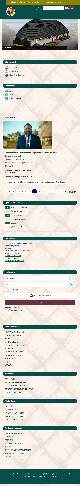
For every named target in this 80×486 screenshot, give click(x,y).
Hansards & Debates (13, 443)
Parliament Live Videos (14, 413)
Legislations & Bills (13, 433)
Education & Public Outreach (17, 345)
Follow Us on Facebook (15, 75)
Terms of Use (36, 476)
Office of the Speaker (14, 352)
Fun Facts (9, 359)
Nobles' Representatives (15, 382)
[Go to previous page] (9, 191)
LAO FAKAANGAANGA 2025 (14, 261)
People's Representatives (16, 386)
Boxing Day (15, 223)
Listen (9, 95)
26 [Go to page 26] (47, 191)
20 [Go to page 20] (22, 191)
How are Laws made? (13, 335)
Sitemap (45, 476)
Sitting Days (10, 349)
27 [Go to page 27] (52, 191)
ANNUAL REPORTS (12, 253)
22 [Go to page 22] (30, 191)
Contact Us (11, 67)
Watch (9, 91)
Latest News (19, 156)
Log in (40, 302)
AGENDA (8, 248)
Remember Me (13, 290)
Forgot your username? (13, 310)
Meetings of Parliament (15, 453)
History (8, 339)
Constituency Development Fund (19, 389)
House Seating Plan (13, 392)
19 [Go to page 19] (17, 191)
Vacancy (8, 365)
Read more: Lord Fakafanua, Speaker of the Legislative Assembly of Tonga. (36, 182)
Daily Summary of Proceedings (18, 450)
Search (69, 8)
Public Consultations (14, 420)
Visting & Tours (11, 342)
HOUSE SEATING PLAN (13, 256)
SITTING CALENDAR (12, 258)
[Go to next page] (56, 191)
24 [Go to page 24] (39, 191)
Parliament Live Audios (14, 416)
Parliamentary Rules (14, 457)
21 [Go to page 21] (26, 191)
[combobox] (53, 8)
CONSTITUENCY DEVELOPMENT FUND (19, 243)
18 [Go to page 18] (13, 191)
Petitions (9, 440)
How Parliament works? (15, 332)
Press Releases (11, 410)
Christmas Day (16, 215)
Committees (10, 437)
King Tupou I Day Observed (21, 207)
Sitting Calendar (13, 98)
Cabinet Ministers (12, 379)
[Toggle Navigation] (38, 8)
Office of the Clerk (13, 355)
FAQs (7, 362)
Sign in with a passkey (40, 295)
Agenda (8, 447)
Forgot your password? (13, 308)
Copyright (54, 476)
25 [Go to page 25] (43, 191)
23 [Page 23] (34, 191)
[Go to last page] (60, 191)
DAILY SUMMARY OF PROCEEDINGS (18, 251)
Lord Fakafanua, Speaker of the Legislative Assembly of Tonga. (31, 153)
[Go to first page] (5, 191)
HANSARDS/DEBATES (13, 246)
